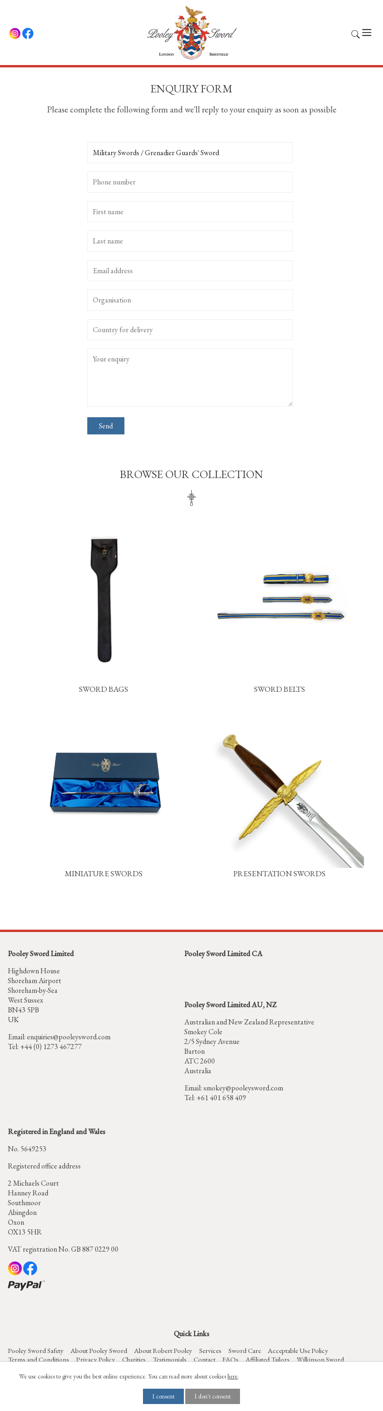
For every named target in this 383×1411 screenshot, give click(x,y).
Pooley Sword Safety (36, 1350)
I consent (163, 1396)
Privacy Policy (95, 1359)
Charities (134, 1359)
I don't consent (213, 1396)
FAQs (230, 1359)
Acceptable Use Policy (298, 1350)
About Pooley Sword (99, 1350)
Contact (204, 1359)
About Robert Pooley (163, 1350)
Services (210, 1350)
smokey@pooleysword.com (243, 1088)
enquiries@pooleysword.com (68, 1037)
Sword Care (244, 1350)
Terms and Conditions (38, 1359)
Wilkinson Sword (320, 1359)
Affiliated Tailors (268, 1359)
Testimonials (170, 1359)
